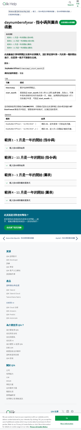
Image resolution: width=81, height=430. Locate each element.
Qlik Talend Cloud (13, 293)
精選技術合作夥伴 (13, 351)
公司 (8, 370)
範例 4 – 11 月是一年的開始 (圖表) (19, 48)
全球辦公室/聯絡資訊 (14, 398)
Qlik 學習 (9, 267)
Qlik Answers (11, 311)
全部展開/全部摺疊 (68, 22)
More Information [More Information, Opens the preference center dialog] (66, 424)
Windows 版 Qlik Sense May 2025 (19, 11)
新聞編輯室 (10, 395)
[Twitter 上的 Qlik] (63, 411)
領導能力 (9, 374)
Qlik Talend (10, 290)
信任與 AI (10, 340)
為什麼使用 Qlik (12, 330)
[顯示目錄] (5, 11)
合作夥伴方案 (11, 388)
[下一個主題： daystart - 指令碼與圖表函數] (60, 238)
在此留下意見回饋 (14, 227)
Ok (67, 418)
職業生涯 (9, 391)
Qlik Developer (12, 260)
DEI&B (8, 381)
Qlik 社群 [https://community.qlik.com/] (54, 411)
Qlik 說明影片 (11, 256)
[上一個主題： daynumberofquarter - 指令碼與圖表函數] (21, 238)
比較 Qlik (9, 348)
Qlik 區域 (9, 358)
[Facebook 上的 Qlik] (72, 411)
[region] (40, 421)
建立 (34, 11)
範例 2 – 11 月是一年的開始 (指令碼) (20, 41)
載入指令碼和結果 (17, 148)
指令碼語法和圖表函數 (46, 11)
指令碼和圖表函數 (63, 11)
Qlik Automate (11, 318)
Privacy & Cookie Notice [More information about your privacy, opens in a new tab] (39, 427)
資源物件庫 (10, 274)
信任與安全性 (11, 333)
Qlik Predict (10, 314)
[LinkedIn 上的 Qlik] (68, 411)
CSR (7, 377)
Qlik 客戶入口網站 (13, 270)
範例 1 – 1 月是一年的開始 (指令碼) (20, 37)
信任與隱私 (10, 337)
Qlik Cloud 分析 (12, 307)
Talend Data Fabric (13, 297)
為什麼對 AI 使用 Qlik (14, 344)
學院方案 (9, 384)
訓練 (8, 263)
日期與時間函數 (13, 15)
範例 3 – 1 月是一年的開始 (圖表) (19, 44)
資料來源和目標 (12, 355)
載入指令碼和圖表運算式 (19, 183)
